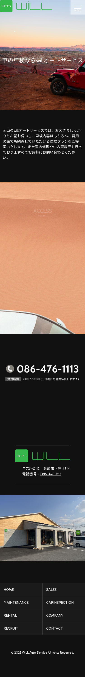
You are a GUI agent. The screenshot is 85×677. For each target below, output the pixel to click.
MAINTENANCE (16, 602)
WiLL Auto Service (34, 652)
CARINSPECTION (60, 602)
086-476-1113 (50, 474)
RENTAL (10, 615)
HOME (9, 589)
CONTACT (54, 628)
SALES (51, 589)
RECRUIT (11, 628)
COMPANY (54, 615)
